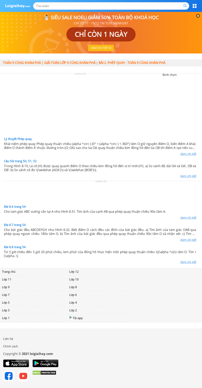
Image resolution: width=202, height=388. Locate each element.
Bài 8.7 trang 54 (15, 225)
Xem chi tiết (188, 154)
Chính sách (10, 346)
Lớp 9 (6, 287)
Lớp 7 (6, 295)
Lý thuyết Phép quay (18, 139)
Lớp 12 (74, 272)
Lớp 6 (73, 295)
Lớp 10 (74, 279)
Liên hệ (8, 339)
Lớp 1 (6, 318)
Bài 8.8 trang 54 (15, 247)
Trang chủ (8, 272)
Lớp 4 (73, 302)
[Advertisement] (101, 106)
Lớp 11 (6, 279)
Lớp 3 (6, 310)
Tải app (76, 318)
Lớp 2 (73, 310)
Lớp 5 (6, 302)
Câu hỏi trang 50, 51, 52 (20, 161)
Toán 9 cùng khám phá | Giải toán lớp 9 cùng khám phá (49, 63)
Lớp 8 (73, 287)
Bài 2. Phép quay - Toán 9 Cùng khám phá (132, 63)
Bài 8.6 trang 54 (15, 207)
